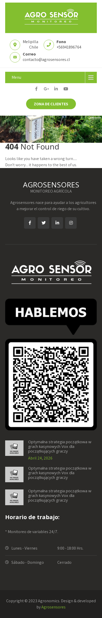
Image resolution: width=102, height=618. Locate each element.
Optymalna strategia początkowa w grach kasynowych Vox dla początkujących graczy (59, 446)
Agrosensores (53, 607)
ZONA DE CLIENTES (51, 104)
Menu (16, 77)
